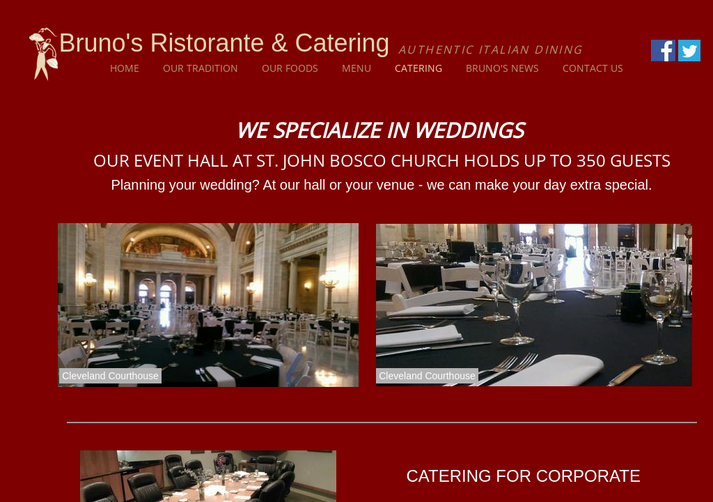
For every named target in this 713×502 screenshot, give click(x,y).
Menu (356, 68)
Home (124, 68)
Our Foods (290, 68)
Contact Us (593, 68)
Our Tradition (200, 68)
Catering (418, 68)
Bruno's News (502, 68)
